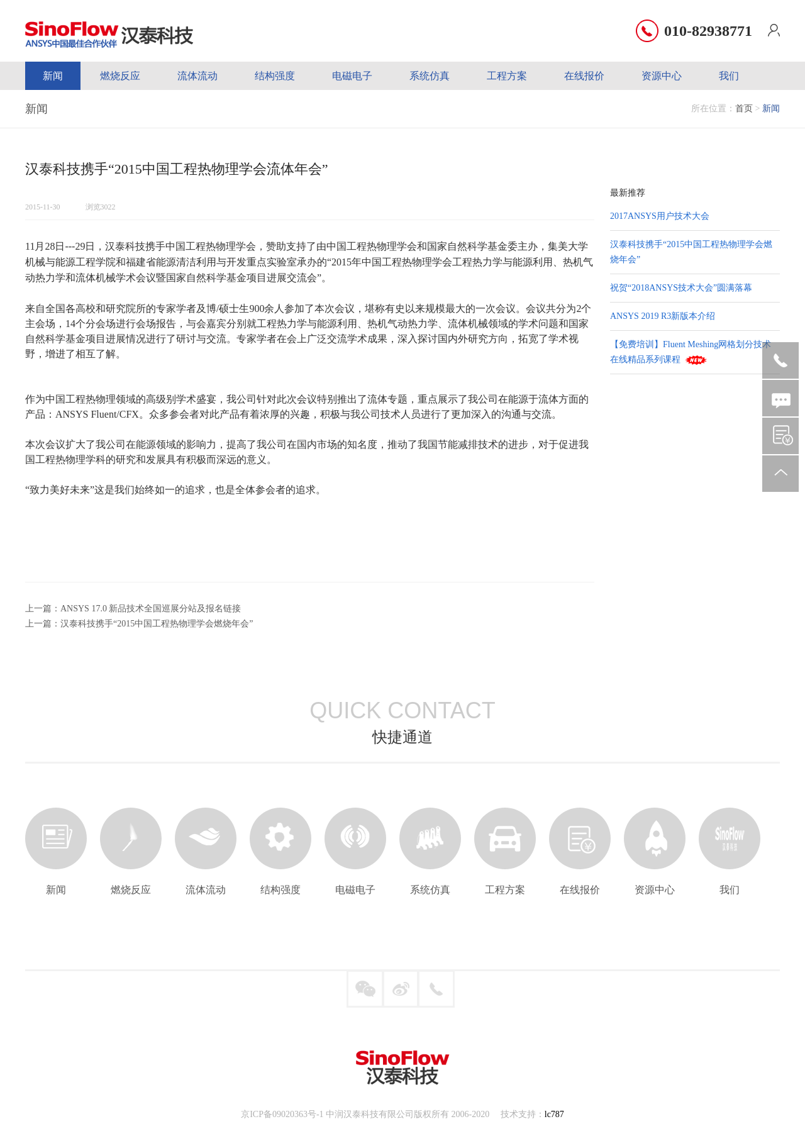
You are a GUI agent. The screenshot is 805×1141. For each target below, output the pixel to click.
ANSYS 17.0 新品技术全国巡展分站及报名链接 (150, 608)
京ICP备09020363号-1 (282, 1114)
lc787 (554, 1114)
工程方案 (507, 75)
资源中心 (661, 75)
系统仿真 (429, 75)
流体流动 (197, 75)
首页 (744, 108)
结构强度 (275, 75)
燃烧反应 (120, 75)
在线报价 (584, 75)
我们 (729, 75)
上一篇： (42, 608)
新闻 (53, 75)
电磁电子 (352, 75)
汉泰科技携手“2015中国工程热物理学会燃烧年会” (156, 623)
